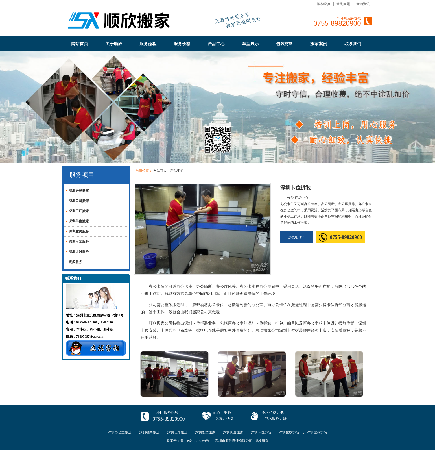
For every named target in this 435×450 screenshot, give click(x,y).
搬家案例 (318, 44)
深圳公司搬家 (79, 201)
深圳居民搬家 (79, 191)
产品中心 (216, 44)
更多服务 (75, 262)
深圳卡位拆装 (261, 432)
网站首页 (79, 44)
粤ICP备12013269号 (194, 441)
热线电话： (296, 237)
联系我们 (352, 44)
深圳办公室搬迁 (120, 432)
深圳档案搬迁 (149, 432)
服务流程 (147, 44)
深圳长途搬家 (233, 432)
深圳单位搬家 (79, 221)
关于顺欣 (113, 44)
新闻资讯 (363, 4)
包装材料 (284, 44)
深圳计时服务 (79, 252)
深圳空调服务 (79, 231)
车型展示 (250, 44)
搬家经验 (323, 4)
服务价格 (182, 44)
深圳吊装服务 (79, 242)
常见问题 (343, 4)
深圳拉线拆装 (289, 432)
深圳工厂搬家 (79, 211)
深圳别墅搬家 (205, 432)
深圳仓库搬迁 (177, 432)
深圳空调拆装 (317, 432)
